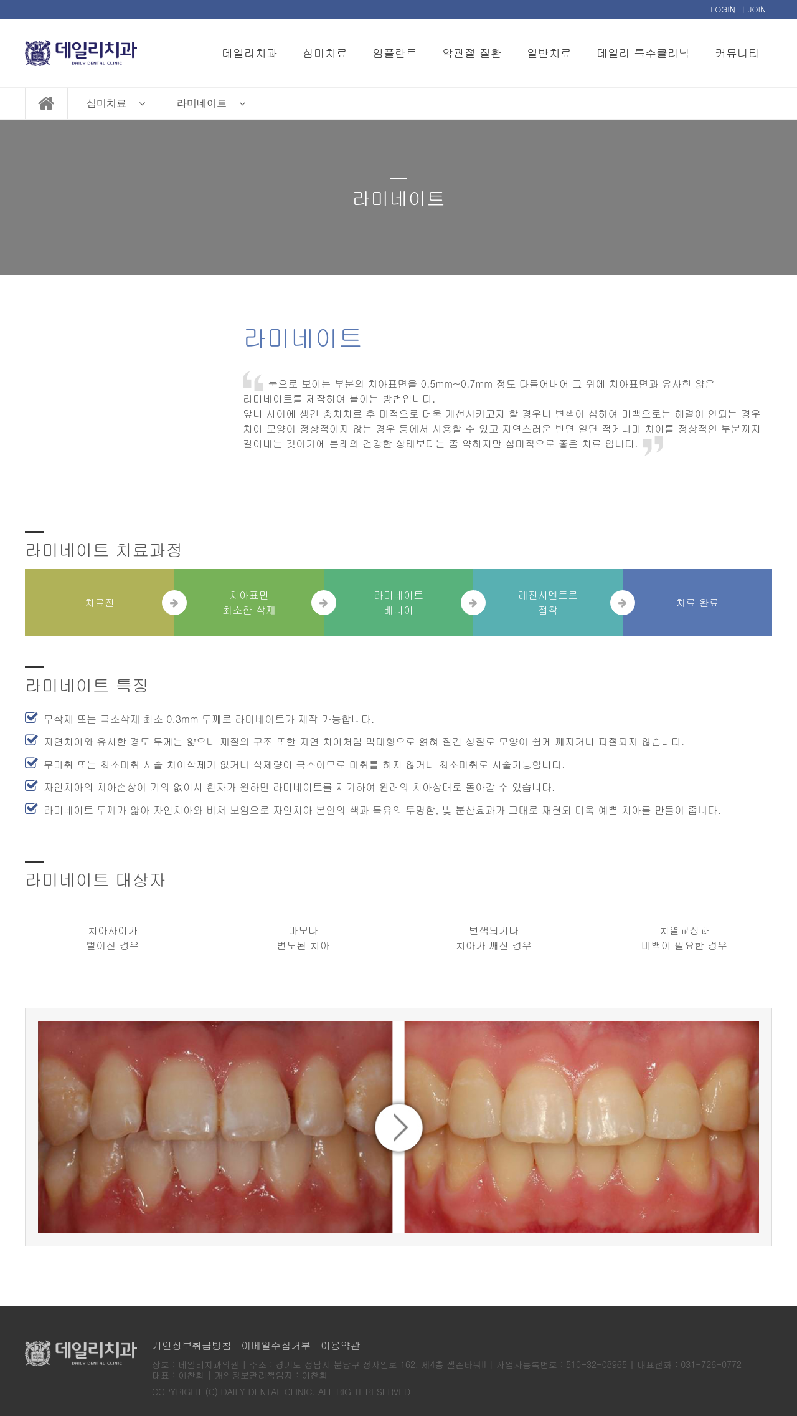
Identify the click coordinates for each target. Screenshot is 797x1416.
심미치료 (325, 52)
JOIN (757, 9)
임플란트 (394, 52)
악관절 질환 (472, 52)
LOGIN (722, 9)
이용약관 (341, 1345)
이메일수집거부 (276, 1345)
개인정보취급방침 (192, 1345)
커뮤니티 (737, 52)
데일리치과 (250, 52)
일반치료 (549, 52)
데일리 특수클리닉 (643, 52)
